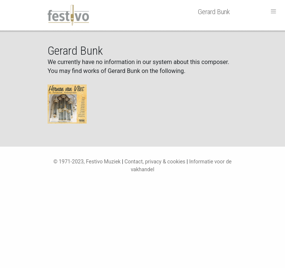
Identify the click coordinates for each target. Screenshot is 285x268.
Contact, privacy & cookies (155, 162)
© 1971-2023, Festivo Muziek (87, 162)
